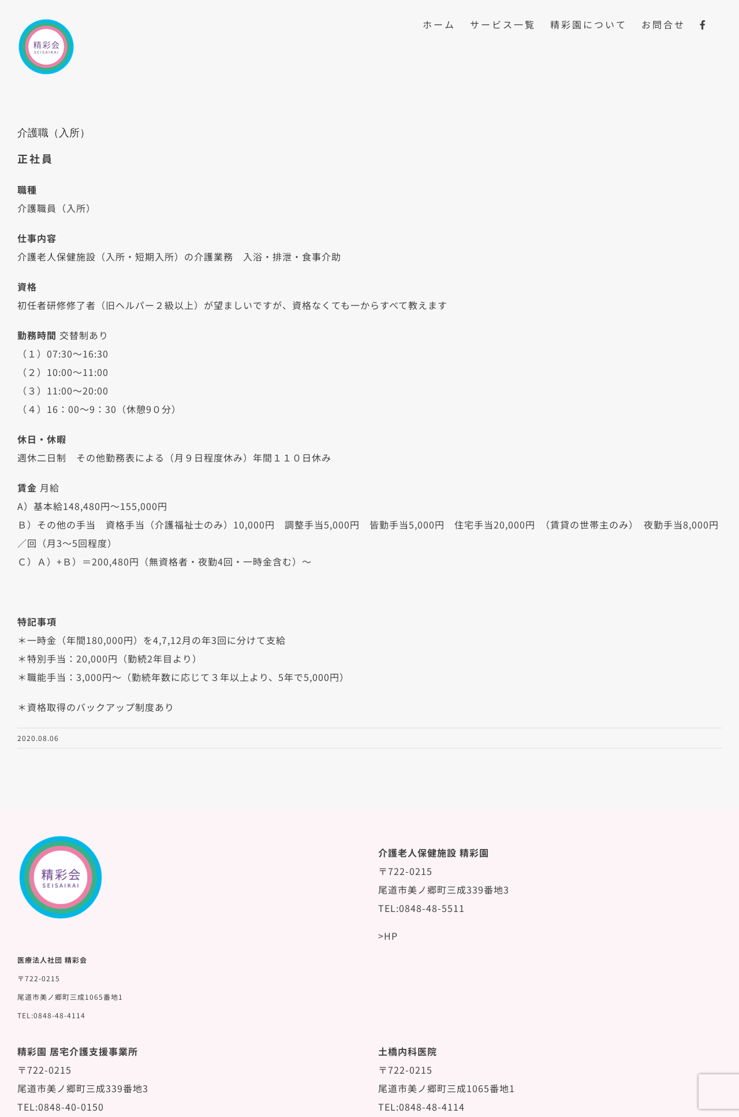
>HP (388, 936)
